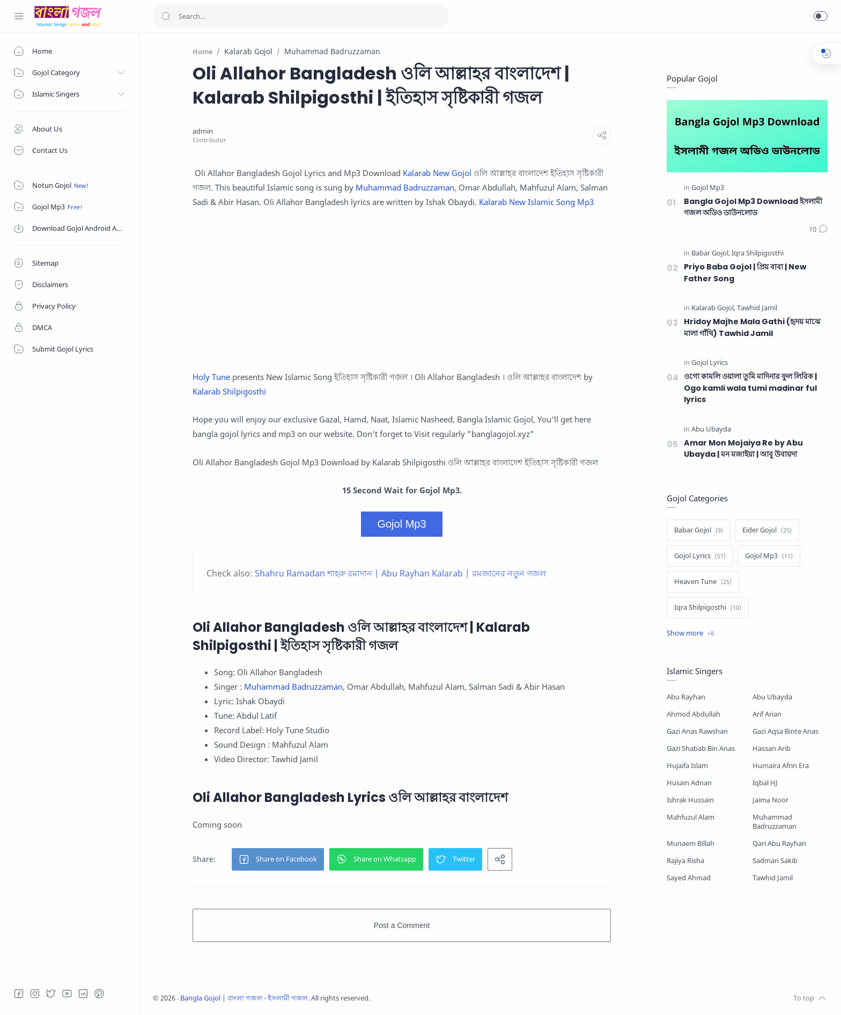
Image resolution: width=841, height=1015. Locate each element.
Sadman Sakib (775, 860)
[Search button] (166, 16)
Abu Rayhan (686, 697)
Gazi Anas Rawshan (697, 731)
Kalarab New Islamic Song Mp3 (536, 201)
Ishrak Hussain (690, 800)
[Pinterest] (99, 993)
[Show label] (690, 633)
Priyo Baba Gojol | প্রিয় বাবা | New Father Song (745, 272)
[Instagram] (34, 993)
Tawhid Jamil (773, 877)
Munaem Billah (690, 843)
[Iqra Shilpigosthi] (758, 254)
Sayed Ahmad (689, 877)
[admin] (203, 131)
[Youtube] (67, 993)
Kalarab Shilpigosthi (229, 391)
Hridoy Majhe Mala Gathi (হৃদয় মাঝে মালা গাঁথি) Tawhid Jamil (752, 327)
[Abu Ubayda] (711, 430)
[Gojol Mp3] (707, 188)
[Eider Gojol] (767, 530)
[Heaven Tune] (703, 582)
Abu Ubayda (772, 697)
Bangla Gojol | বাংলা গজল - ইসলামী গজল (244, 998)
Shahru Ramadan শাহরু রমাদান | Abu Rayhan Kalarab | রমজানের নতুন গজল (400, 573)
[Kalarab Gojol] (713, 308)
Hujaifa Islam (687, 765)
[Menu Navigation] (18, 16)
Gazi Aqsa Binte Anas (785, 731)
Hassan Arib (772, 748)
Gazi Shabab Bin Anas (701, 748)
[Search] (300, 16)
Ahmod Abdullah (693, 714)
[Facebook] (18, 993)
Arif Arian (767, 714)
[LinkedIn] (83, 993)
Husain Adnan (689, 782)
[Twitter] (51, 993)
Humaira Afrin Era (781, 765)
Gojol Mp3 (401, 524)
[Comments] (818, 229)
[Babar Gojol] (710, 254)
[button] (821, 16)
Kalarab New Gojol (437, 172)
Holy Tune (211, 376)
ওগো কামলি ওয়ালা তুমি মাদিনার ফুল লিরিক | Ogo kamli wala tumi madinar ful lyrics (750, 388)
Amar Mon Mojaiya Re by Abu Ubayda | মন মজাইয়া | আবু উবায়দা (743, 448)
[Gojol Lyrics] (709, 363)
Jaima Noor (770, 800)
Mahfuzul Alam (690, 817)
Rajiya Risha (685, 860)
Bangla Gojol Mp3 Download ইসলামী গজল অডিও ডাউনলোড (753, 207)
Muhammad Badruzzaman (405, 187)
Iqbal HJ (765, 782)
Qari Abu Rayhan (779, 843)
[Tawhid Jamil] (757, 308)
